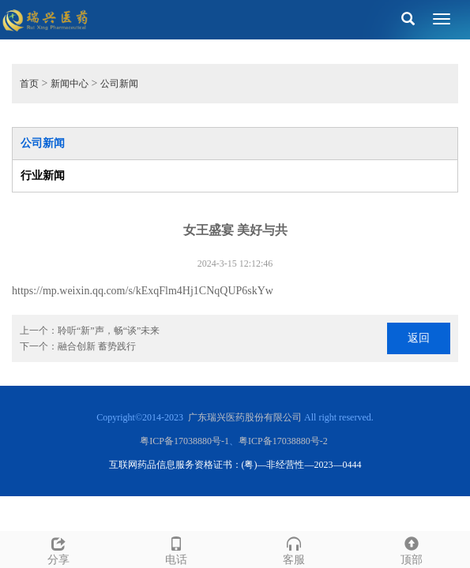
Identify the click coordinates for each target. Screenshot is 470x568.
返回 (419, 338)
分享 (59, 549)
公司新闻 (119, 83)
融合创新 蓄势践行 (97, 346)
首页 (29, 83)
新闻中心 (69, 83)
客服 (294, 549)
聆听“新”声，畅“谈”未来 (109, 330)
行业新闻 (43, 175)
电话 (176, 549)
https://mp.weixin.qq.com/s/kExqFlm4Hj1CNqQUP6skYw (142, 291)
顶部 (411, 549)
